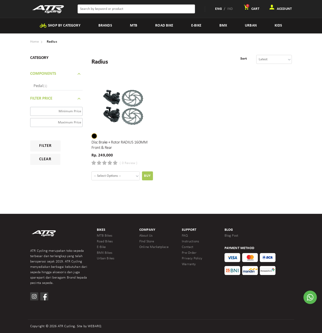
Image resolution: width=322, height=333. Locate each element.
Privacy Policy (192, 258)
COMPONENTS (43, 74)
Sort (243, 58)
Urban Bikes (105, 258)
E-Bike (101, 247)
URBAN (251, 25)
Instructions (190, 241)
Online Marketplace (154, 247)
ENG (218, 9)
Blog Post (231, 235)
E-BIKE (196, 25)
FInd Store (146, 241)
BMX (223, 25)
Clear (45, 159)
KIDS (278, 25)
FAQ (185, 235)
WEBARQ (94, 326)
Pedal (40, 86)
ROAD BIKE (164, 25)
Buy (147, 176)
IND (230, 9)
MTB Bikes (104, 235)
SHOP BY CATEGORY (59, 25)
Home (34, 42)
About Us (146, 235)
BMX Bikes (104, 253)
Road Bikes (105, 241)
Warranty (189, 264)
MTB (133, 25)
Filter (45, 146)
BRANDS (105, 25)
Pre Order (189, 253)
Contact (187, 247)
